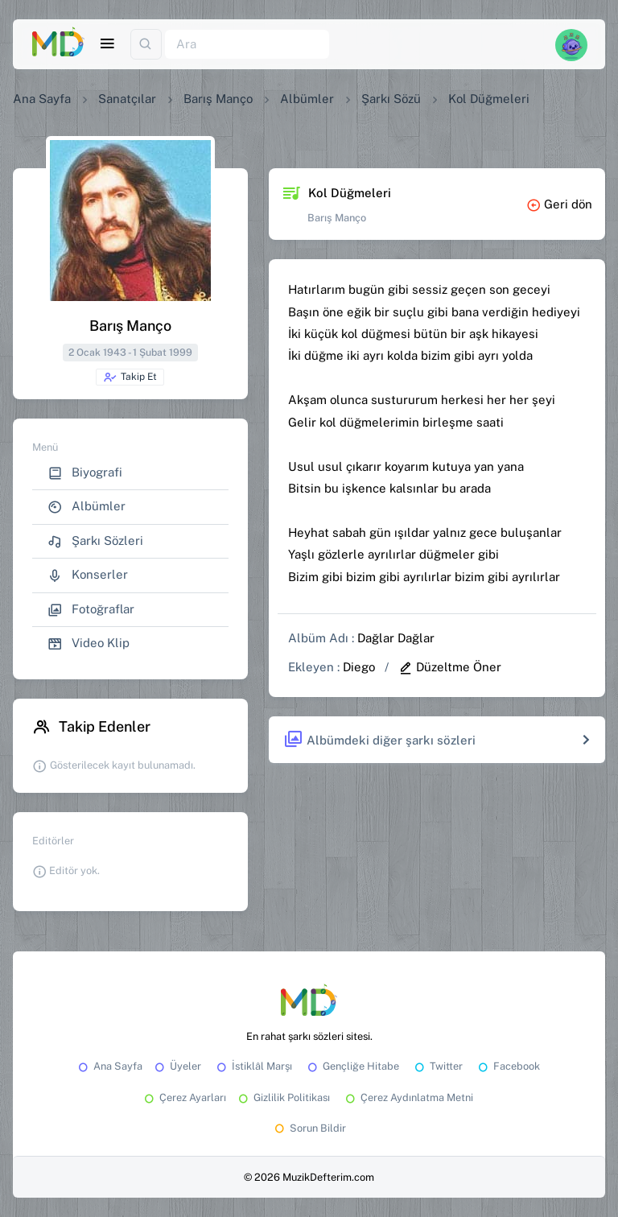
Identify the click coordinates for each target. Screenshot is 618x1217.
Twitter (437, 1066)
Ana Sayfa (42, 98)
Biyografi (84, 473)
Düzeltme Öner (449, 667)
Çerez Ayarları (184, 1097)
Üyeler (176, 1066)
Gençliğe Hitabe (352, 1066)
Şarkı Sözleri (95, 541)
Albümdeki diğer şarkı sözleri (379, 740)
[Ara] (247, 45)
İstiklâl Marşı (253, 1066)
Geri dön (559, 204)
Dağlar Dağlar (396, 638)
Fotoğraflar (90, 609)
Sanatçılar (127, 98)
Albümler (307, 98)
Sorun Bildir (309, 1128)
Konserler (87, 575)
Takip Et (130, 377)
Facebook (508, 1066)
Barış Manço (218, 98)
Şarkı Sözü (391, 98)
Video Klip (88, 643)
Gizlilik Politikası (283, 1097)
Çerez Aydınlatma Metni (408, 1097)
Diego (359, 667)
